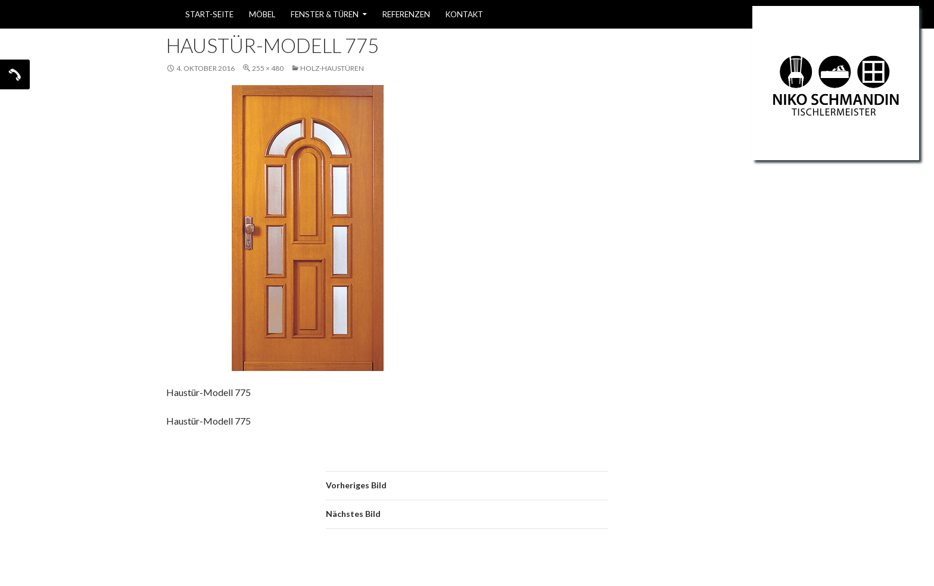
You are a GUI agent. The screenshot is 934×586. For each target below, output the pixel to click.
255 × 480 (268, 68)
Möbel (262, 14)
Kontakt (464, 14)
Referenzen (406, 14)
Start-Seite (209, 14)
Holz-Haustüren (332, 68)
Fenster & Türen (325, 14)
